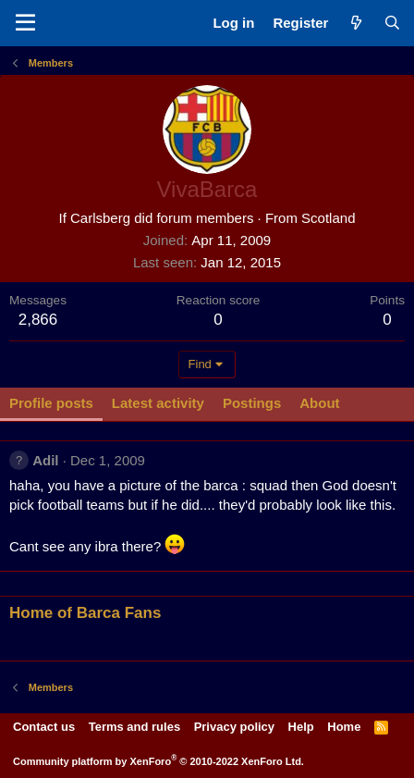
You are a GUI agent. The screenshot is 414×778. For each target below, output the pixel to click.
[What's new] (355, 23)
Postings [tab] (252, 403)
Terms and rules (134, 727)
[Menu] (25, 23)
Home (343, 727)
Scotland (328, 218)
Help (301, 727)
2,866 (38, 319)
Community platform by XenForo (158, 761)
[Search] (392, 23)
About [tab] (319, 403)
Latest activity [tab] (158, 403)
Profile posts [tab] (51, 403)
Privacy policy (234, 727)
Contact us (44, 727)
